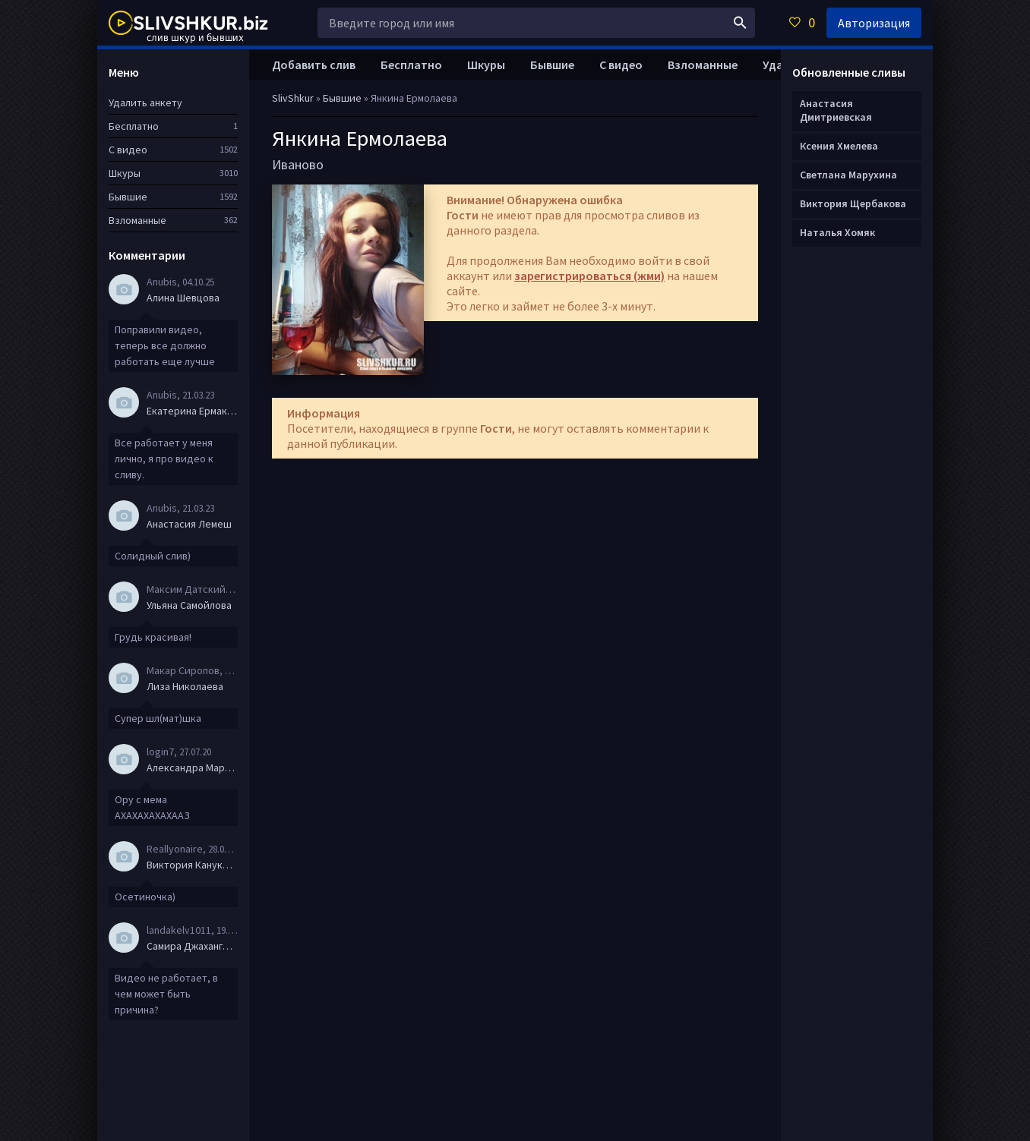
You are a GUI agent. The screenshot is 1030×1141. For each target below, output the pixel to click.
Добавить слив (313, 64)
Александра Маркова (192, 767)
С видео (621, 64)
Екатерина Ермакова (192, 411)
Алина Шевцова (183, 297)
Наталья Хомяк (837, 232)
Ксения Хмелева (839, 146)
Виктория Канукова (192, 865)
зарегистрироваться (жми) (589, 275)
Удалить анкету (145, 102)
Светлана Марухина (848, 174)
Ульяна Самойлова (189, 605)
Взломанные (703, 64)
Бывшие (552, 64)
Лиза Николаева (185, 686)
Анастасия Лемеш (189, 524)
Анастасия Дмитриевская (836, 110)
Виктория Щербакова (853, 203)
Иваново (298, 164)
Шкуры (486, 64)
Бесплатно (411, 64)
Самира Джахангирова (192, 946)
